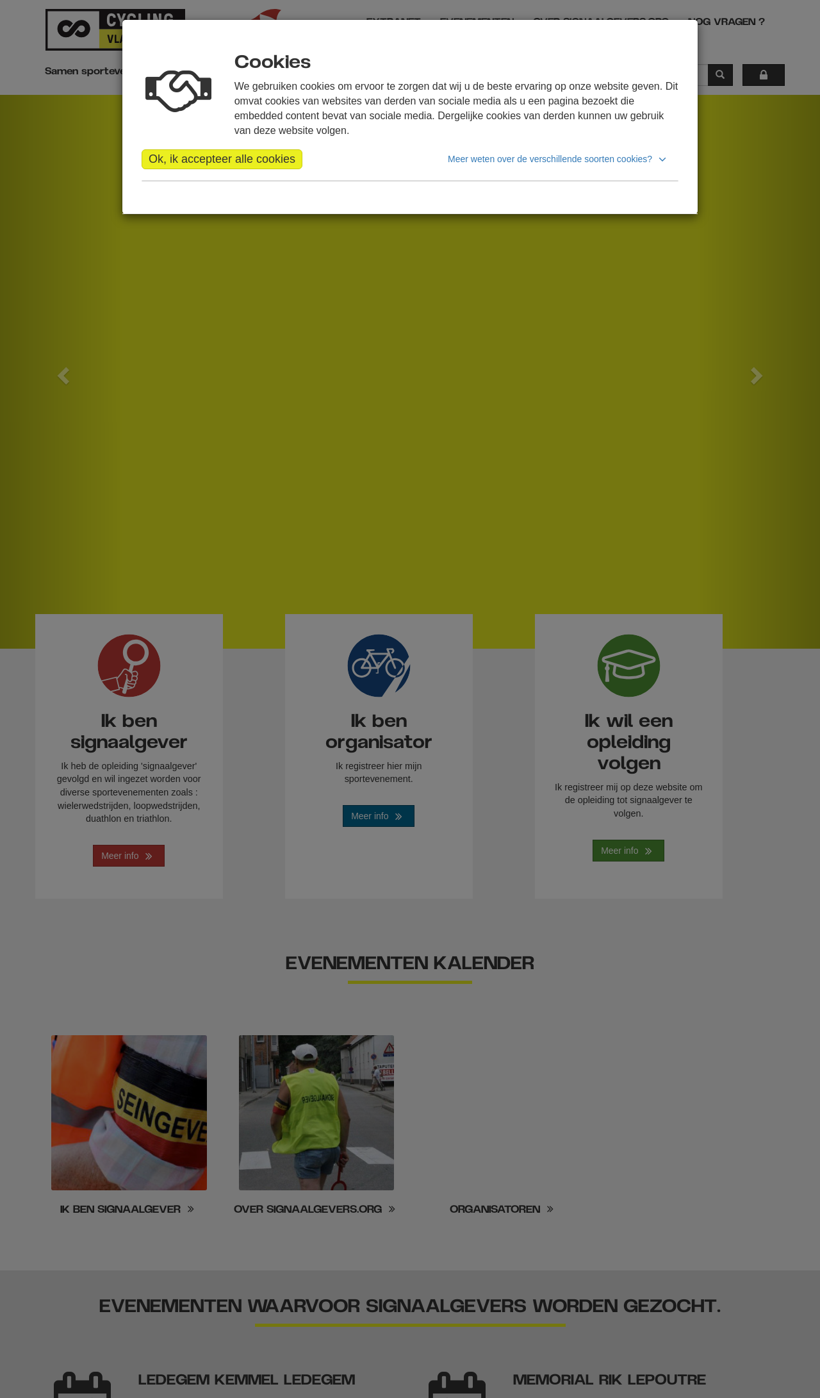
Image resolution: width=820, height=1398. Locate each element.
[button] (558, 159)
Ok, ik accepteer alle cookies (222, 159)
